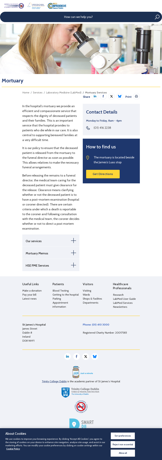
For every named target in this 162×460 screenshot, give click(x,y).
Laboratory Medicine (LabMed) (63, 92)
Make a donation (32, 290)
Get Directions (103, 174)
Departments (90, 302)
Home (25, 92)
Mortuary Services (96, 92)
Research (118, 294)
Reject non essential (123, 444)
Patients (58, 284)
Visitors (88, 284)
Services (37, 92)
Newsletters (120, 306)
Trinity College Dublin (54, 381)
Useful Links (30, 284)
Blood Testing (61, 290)
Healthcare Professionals (122, 286)
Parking (57, 298)
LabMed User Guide (124, 298)
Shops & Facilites (92, 298)
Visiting (87, 290)
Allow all (123, 453)
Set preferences (123, 435)
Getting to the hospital (66, 294)
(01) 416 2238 (102, 128)
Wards (86, 294)
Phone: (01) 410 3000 (96, 324)
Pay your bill (29, 294)
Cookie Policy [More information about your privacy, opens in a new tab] (13, 448)
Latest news (29, 298)
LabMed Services (123, 302)
